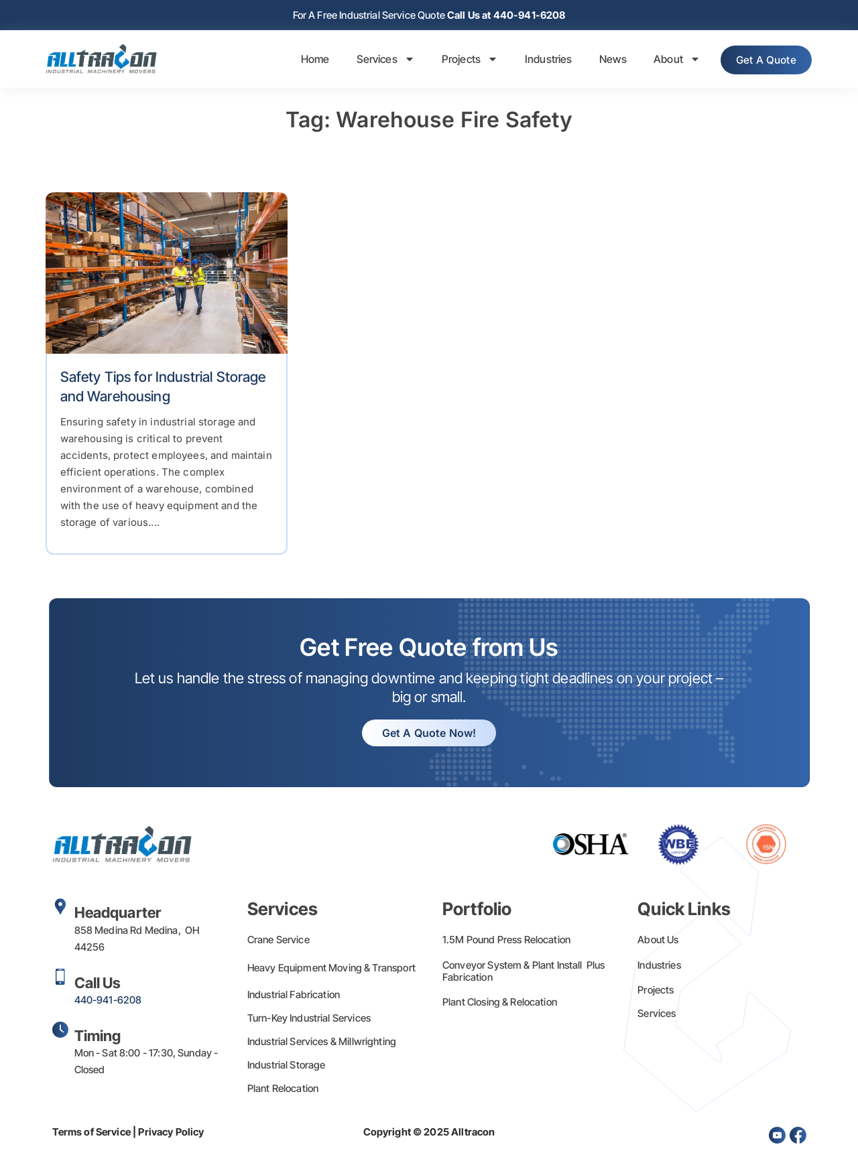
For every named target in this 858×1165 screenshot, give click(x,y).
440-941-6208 (108, 1001)
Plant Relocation (282, 1089)
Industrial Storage (286, 1066)
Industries (537, 60)
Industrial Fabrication (293, 995)
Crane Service (278, 941)
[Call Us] (60, 978)
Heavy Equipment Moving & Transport (331, 969)
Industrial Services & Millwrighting (321, 1042)
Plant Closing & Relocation (499, 1003)
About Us (657, 941)
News (602, 60)
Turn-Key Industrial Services (309, 1019)
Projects (458, 60)
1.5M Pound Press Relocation (506, 941)
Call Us (97, 984)
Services (374, 60)
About (665, 60)
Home (304, 60)
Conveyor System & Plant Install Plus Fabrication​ (523, 972)
